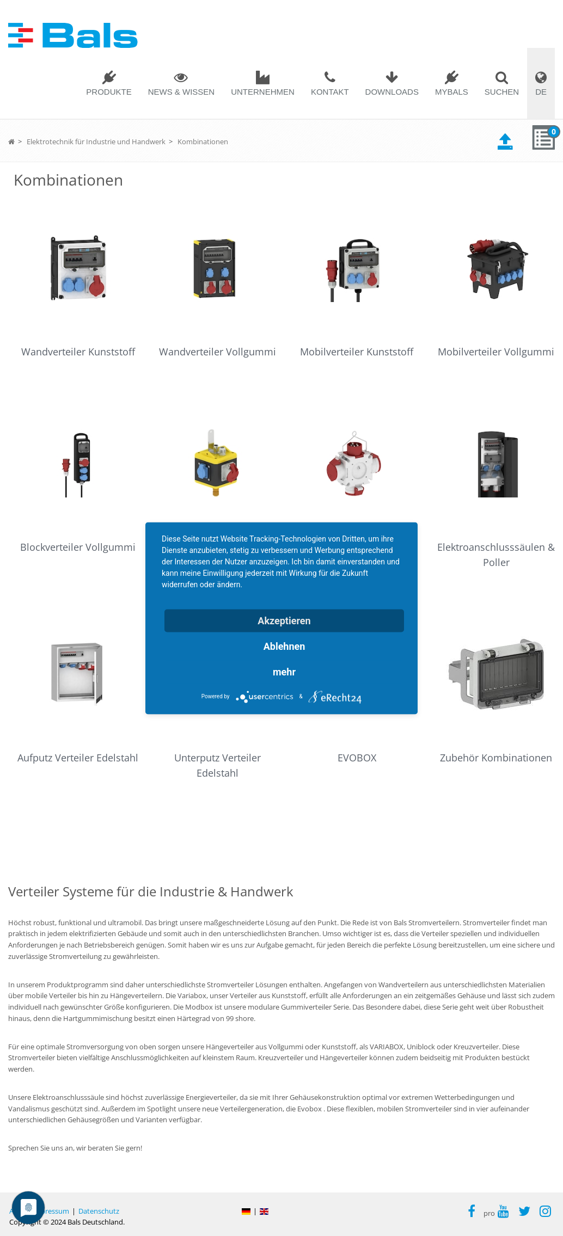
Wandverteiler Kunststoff (78, 351)
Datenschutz (98, 1211)
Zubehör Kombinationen (496, 757)
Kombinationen (203, 141)
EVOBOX (357, 757)
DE (541, 91)
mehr (284, 671)
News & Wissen (181, 91)
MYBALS (451, 91)
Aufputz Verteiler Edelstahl (77, 757)
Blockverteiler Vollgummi (78, 547)
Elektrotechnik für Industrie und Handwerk (96, 141)
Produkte (108, 91)
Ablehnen (284, 645)
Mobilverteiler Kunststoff (356, 351)
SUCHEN (502, 91)
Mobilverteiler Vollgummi (496, 351)
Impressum (50, 1211)
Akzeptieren (284, 620)
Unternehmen (263, 91)
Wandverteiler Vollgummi (217, 351)
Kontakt (330, 91)
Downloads (392, 91)
